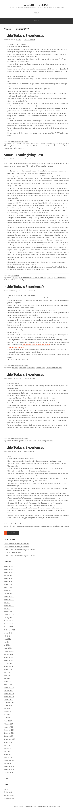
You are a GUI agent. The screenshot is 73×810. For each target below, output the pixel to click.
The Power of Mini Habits (12, 553)
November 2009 (9, 696)
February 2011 (8, 651)
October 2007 (8, 772)
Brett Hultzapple (60, 144)
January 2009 (8, 727)
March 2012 (8, 612)
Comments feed (9, 795)
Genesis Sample (29, 806)
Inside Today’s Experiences (24, 35)
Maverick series (59, 146)
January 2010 (8, 690)
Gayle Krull (50, 277)
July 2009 (7, 709)
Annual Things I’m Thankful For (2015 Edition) (19, 556)
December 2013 (9, 596)
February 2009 (8, 724)
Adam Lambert (26, 144)
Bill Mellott (22, 277)
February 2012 (8, 615)
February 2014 (8, 590)
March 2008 (8, 757)
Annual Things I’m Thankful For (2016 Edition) (19, 550)
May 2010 (7, 678)
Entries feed (8, 792)
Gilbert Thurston (36, 4)
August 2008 (8, 742)
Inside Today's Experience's (19, 141)
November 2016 (9, 572)
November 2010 (9, 660)
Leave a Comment (29, 39)
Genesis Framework (42, 806)
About (6, 779)
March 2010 (8, 684)
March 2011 (8, 648)
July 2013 (7, 602)
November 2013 (9, 599)
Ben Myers (15, 367)
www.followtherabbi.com (15, 347)
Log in (6, 789)
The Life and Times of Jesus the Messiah (36, 345)
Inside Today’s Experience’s (24, 286)
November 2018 (9, 566)
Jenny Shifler (32, 441)
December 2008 (9, 730)
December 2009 (9, 693)
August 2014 (8, 584)
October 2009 (8, 700)
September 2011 (9, 630)
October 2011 (8, 627)
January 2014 (8, 593)
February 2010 (8, 687)
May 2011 (7, 642)
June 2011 (7, 639)
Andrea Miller (35, 144)
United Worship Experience (16, 148)
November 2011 (9, 624)
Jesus (43, 146)
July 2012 (7, 609)
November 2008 (9, 733)
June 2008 (7, 748)
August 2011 (8, 633)
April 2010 (7, 681)
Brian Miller (15, 441)
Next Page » (14, 533)
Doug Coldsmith (12, 146)
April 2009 (7, 718)
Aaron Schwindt (16, 144)
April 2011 (7, 645)
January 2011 (8, 654)
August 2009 (8, 706)
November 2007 (9, 769)
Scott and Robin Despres (44, 526)
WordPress (52, 806)
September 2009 (9, 703)
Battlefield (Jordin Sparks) (47, 144)
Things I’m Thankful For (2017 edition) (16, 547)
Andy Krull (15, 277)
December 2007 (9, 766)
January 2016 (8, 575)
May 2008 (7, 751)
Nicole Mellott (8, 280)
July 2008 (7, 745)
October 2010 (8, 663)
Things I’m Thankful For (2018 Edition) (16, 543)
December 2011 (9, 621)
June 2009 (7, 712)
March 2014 (8, 587)
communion (22, 367)
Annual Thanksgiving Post (23, 155)
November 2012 (9, 605)
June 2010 (7, 675)
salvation (33, 526)
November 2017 (9, 569)
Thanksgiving (15, 275)
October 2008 (8, 736)
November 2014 (9, 581)
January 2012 (8, 618)
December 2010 (9, 657)
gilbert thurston (22, 146)
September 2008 (9, 739)
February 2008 (8, 760)
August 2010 (8, 669)
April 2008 (7, 754)
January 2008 (8, 763)
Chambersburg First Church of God (35, 277)
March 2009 (8, 721)
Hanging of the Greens (34, 146)
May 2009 (7, 715)
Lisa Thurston (50, 146)
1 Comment (27, 159)
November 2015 (9, 578)
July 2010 (7, 672)
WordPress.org (9, 798)
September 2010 (9, 666)
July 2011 (7, 636)
